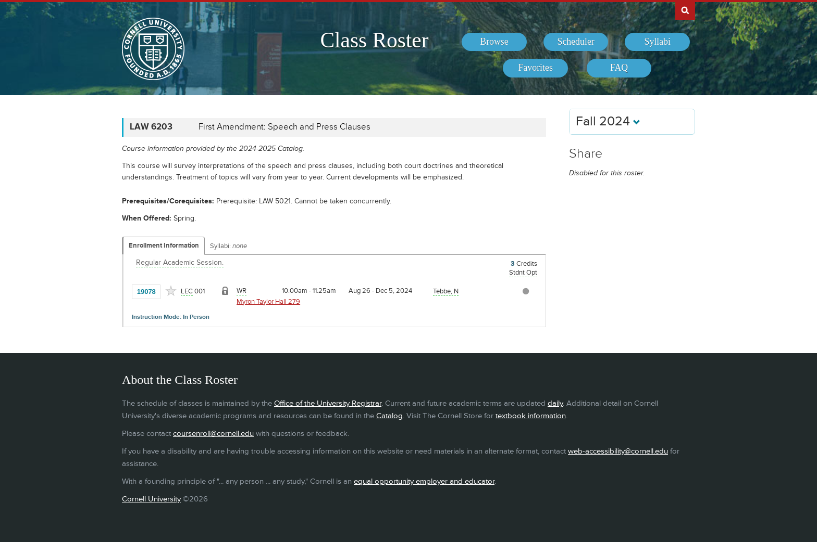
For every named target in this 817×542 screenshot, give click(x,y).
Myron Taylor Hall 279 (268, 302)
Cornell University (151, 499)
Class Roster (374, 40)
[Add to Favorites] (171, 290)
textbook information (531, 416)
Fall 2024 (608, 121)
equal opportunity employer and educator (424, 481)
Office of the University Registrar (327, 403)
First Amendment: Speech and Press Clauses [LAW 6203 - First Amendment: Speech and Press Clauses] (284, 127)
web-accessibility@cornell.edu (618, 451)
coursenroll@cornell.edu (213, 433)
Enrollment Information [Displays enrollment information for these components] (164, 245)
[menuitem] (494, 42)
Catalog (389, 416)
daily (555, 403)
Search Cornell (685, 10)
